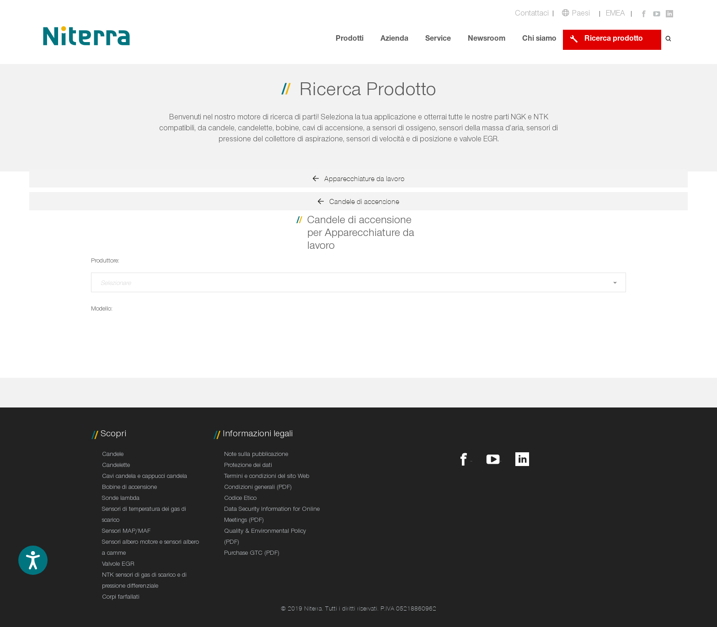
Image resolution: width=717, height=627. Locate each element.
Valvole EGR (118, 565)
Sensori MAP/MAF (126, 532)
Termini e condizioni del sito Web (266, 477)
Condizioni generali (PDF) (258, 488)
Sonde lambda (120, 499)
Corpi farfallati (120, 598)
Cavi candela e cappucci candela (144, 477)
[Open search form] (668, 39)
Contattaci (532, 14)
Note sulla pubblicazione (256, 455)
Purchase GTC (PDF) (251, 554)
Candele (112, 455)
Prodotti (350, 39)
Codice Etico (240, 499)
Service (438, 39)
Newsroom (486, 39)
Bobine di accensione (129, 488)
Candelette (116, 466)
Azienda (394, 39)
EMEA (615, 14)
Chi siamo (539, 39)
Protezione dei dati (248, 466)
